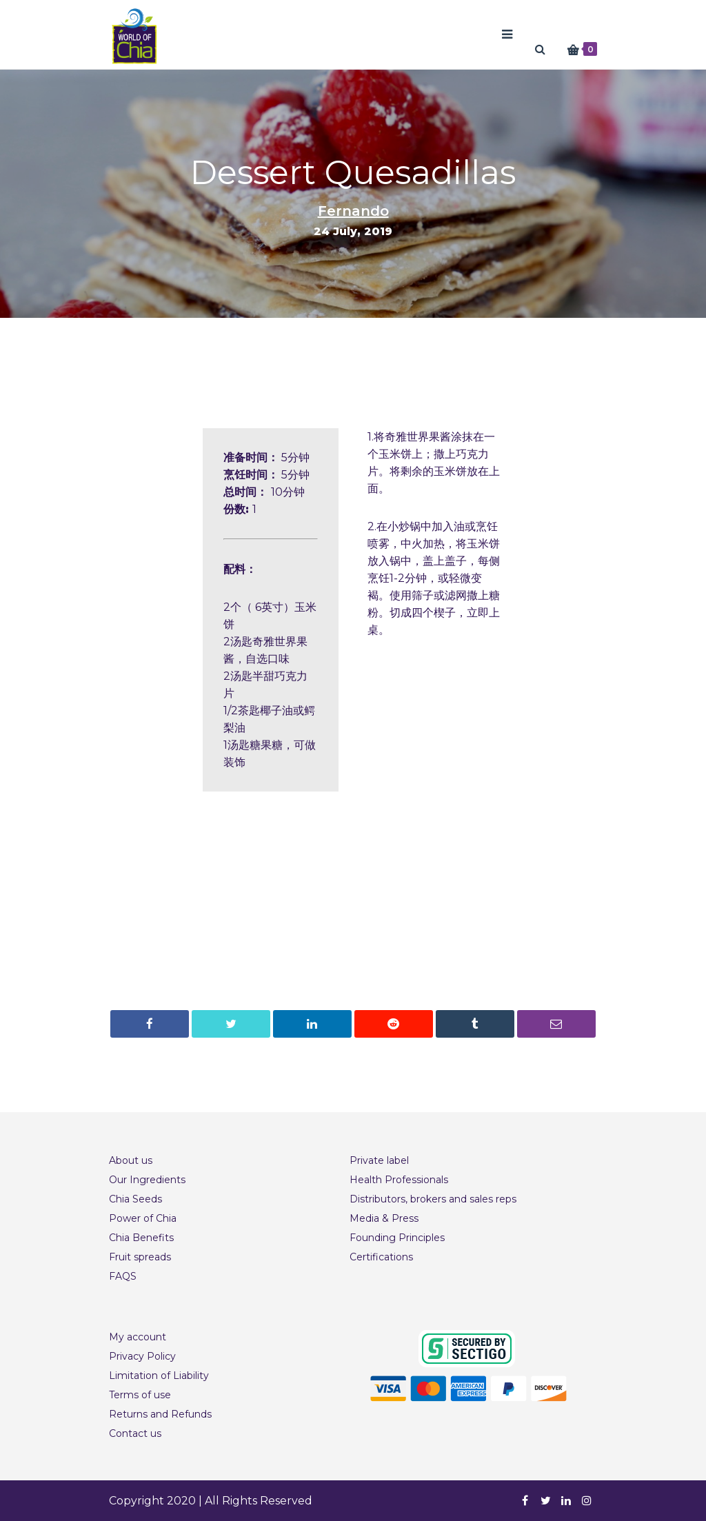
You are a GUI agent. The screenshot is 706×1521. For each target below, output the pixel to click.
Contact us (135, 1433)
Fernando (353, 211)
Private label (379, 1160)
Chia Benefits (141, 1237)
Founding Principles (397, 1237)
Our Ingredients (147, 1180)
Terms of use (140, 1395)
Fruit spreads (140, 1257)
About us (130, 1160)
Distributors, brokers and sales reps (433, 1199)
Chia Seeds (135, 1199)
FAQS (123, 1276)
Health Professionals (399, 1180)
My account (137, 1337)
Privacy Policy (142, 1356)
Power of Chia (142, 1218)
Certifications (381, 1257)
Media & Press (384, 1218)
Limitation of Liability (159, 1375)
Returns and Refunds (160, 1414)
